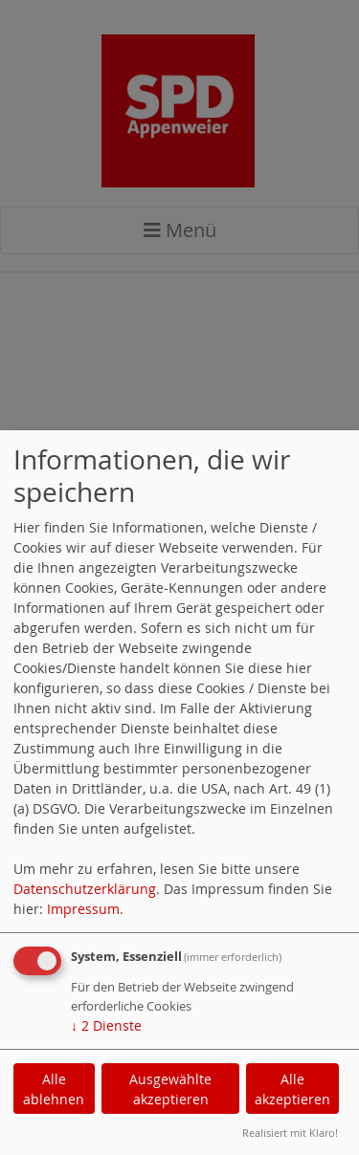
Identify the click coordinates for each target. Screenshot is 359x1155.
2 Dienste (106, 1025)
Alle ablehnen (53, 1089)
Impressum (83, 909)
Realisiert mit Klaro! (290, 1132)
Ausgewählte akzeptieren (170, 1089)
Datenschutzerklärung (84, 889)
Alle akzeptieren (292, 1089)
